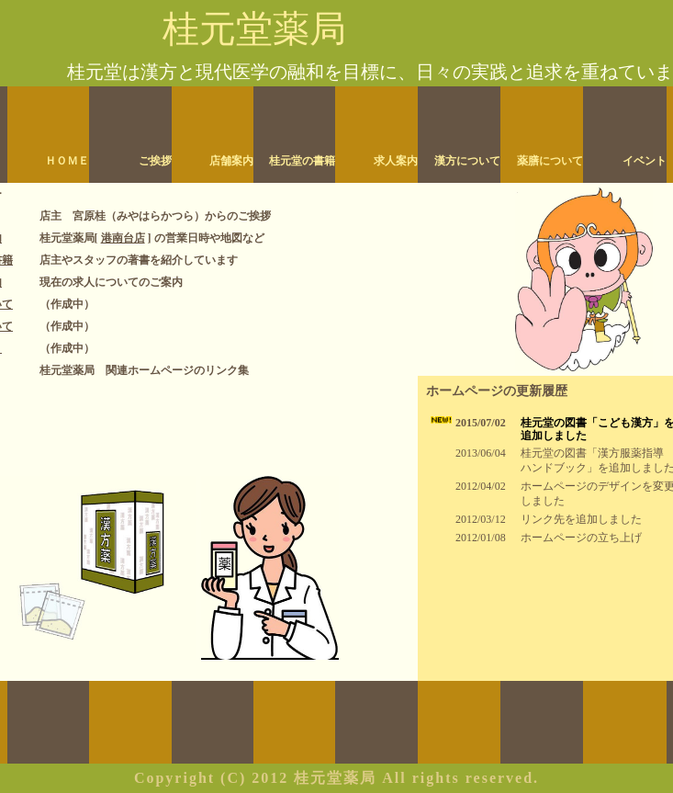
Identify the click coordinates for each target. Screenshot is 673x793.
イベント (645, 160)
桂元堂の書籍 (302, 160)
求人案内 (396, 160)
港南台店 (123, 238)
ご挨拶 (155, 160)
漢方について (467, 160)
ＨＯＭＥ (67, 160)
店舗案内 (231, 160)
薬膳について (550, 160)
